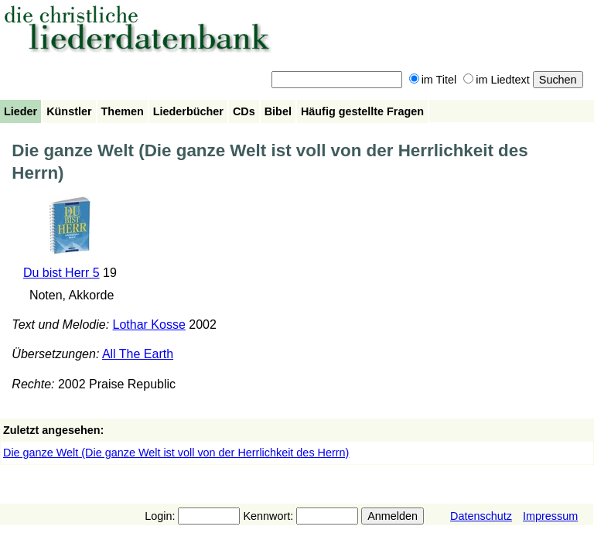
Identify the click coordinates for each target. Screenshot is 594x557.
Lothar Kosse (149, 324)
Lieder (20, 111)
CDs (244, 111)
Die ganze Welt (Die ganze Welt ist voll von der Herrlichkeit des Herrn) (176, 452)
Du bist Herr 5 (61, 272)
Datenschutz (481, 516)
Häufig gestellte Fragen (362, 111)
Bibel (278, 111)
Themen (122, 111)
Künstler (68, 111)
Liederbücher (188, 111)
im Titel (433, 79)
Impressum (550, 516)
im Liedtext (496, 79)
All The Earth (137, 354)
